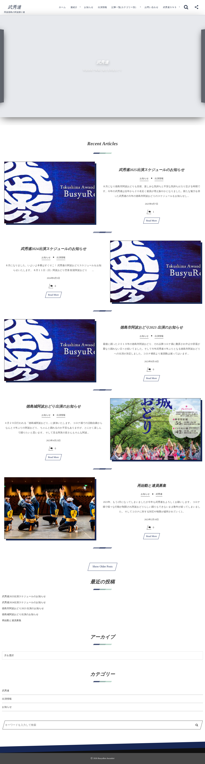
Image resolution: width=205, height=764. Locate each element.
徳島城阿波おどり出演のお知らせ (53, 409)
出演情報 (7, 698)
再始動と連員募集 (151, 488)
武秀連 (14, 7)
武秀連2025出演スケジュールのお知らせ (151, 173)
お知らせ (7, 707)
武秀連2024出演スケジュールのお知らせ (53, 252)
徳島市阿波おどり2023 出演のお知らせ (151, 330)
